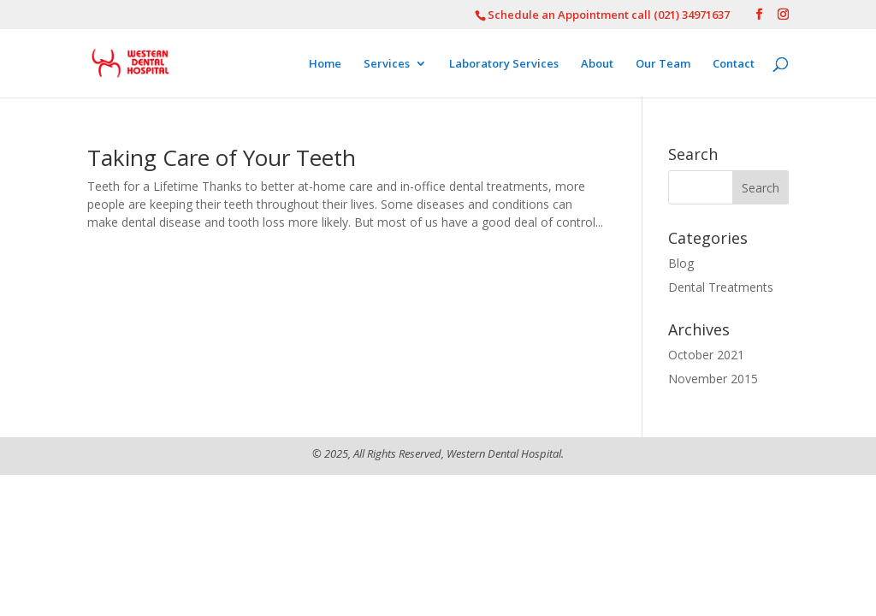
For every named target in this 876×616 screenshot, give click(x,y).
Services (387, 64)
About (597, 64)
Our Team (663, 64)
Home (325, 64)
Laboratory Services (504, 64)
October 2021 (706, 354)
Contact (734, 64)
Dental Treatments (720, 287)
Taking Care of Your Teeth (221, 157)
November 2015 (713, 378)
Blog (681, 263)
